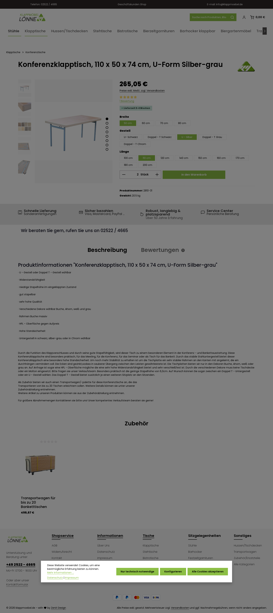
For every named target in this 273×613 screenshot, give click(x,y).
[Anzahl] (133, 175)
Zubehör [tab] (136, 423)
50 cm (128, 123)
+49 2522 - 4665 (20, 564)
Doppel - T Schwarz (159, 137)
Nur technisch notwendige (137, 572)
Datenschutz (106, 552)
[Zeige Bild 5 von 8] (107, 136)
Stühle (192, 545)
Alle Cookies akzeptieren (208, 572)
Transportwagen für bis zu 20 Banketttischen (38, 502)
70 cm (164, 123)
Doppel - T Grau (212, 137)
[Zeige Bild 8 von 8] (107, 149)
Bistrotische (150, 558)
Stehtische (150, 552)
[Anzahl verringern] (124, 175)
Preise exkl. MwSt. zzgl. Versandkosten (142, 90)
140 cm (183, 158)
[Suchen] (232, 17)
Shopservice (63, 535)
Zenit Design (58, 608)
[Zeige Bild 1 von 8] (107, 119)
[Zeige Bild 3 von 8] (107, 127)
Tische (148, 535)
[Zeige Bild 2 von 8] (107, 123)
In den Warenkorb (194, 175)
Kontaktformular (17, 585)
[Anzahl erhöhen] (157, 175)
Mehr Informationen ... (60, 573)
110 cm (147, 158)
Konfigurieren (173, 572)
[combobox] (209, 17)
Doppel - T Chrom (135, 144)
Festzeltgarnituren (200, 558)
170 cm (240, 158)
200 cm (147, 165)
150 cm (202, 158)
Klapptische (151, 545)
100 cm (128, 158)
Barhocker (195, 552)
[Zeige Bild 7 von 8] (107, 145)
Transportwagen (245, 552)
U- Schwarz (131, 137)
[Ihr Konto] (244, 17)
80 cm (182, 123)
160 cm (221, 158)
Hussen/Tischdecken (248, 545)
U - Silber (187, 137)
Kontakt (57, 558)
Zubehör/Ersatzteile (247, 558)
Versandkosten (180, 608)
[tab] (107, 250)
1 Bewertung (127, 101)
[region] (65, 131)
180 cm (128, 165)
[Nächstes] (265, 31)
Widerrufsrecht (62, 552)
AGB (54, 545)
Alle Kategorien (244, 564)
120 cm (165, 158)
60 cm (146, 123)
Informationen (110, 535)
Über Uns (103, 545)
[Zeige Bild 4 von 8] (107, 132)
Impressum (104, 558)
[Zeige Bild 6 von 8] (107, 140)
